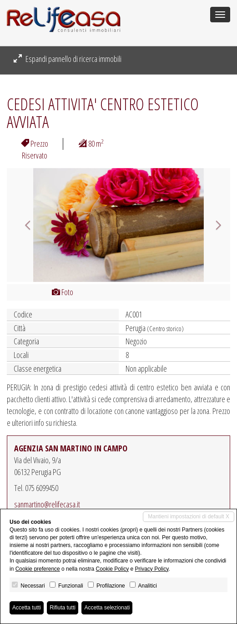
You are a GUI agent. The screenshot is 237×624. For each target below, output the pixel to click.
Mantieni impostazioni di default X (188, 516)
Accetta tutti (26, 607)
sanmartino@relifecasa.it (47, 504)
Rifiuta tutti (63, 607)
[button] (23, 225)
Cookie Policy (112, 569)
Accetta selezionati (107, 607)
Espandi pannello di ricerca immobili (67, 58)
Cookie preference (37, 569)
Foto (62, 291)
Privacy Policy (152, 569)
